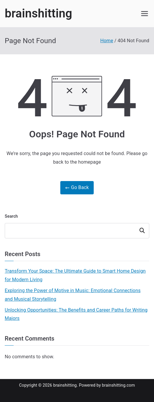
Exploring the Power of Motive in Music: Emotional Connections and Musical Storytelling (73, 295)
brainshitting (38, 13)
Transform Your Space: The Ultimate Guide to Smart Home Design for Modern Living (75, 275)
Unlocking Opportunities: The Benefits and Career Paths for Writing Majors (76, 314)
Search (11, 216)
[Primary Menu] (144, 13)
